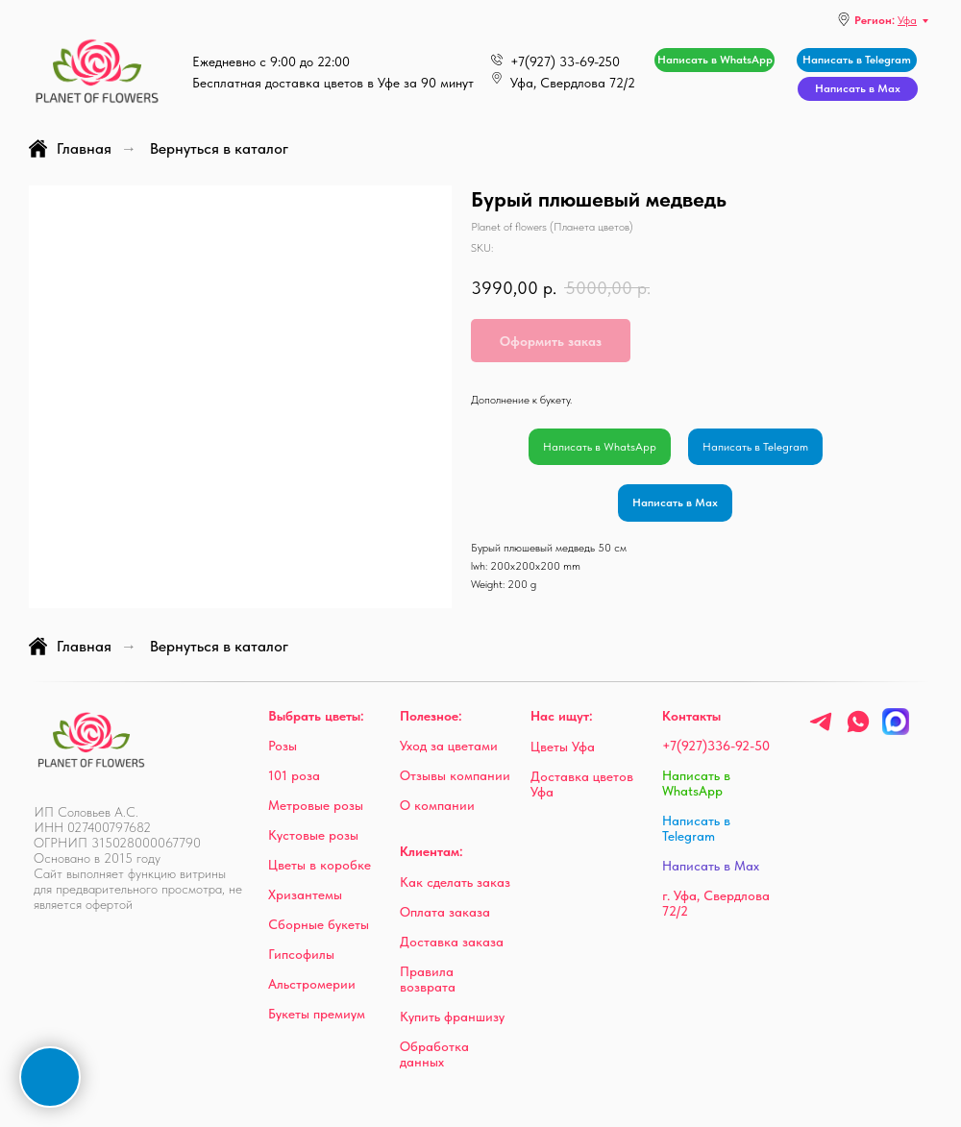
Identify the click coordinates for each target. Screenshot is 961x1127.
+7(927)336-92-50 (716, 745)
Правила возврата (428, 979)
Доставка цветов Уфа (581, 784)
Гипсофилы (301, 954)
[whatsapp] (858, 730)
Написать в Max (675, 502)
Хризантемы (305, 894)
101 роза (294, 775)
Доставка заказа (452, 941)
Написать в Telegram (755, 446)
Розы (282, 745)
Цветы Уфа (562, 746)
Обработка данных (434, 1054)
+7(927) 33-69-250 (565, 61)
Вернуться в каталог (219, 148)
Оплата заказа (445, 911)
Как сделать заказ (455, 882)
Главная (70, 148)
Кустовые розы (313, 835)
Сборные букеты (318, 924)
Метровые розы (315, 805)
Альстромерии (312, 984)
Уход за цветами (449, 745)
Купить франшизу (452, 1016)
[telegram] (820, 730)
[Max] (895, 730)
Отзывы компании (455, 775)
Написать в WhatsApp (599, 446)
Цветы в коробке (319, 864)
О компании (437, 805)
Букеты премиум (316, 1013)
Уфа (907, 20)
